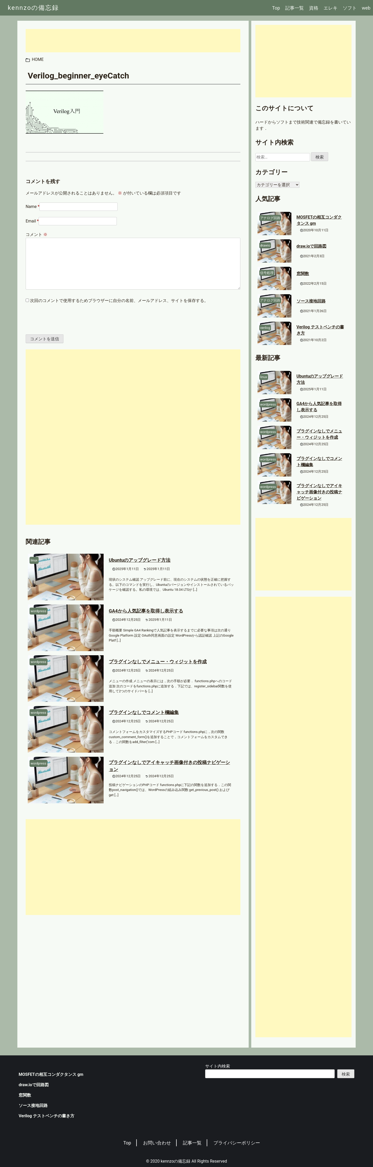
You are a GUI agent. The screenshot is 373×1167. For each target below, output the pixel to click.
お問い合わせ (157, 1143)
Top (276, 8)
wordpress (38, 611)
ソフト (350, 8)
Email (31, 221)
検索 (346, 1074)
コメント (36, 234)
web (366, 8)
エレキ (331, 8)
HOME (38, 59)
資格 (313, 8)
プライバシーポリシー (236, 1143)
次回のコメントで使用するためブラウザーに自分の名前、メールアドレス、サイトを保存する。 (119, 300)
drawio (265, 245)
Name (31, 206)
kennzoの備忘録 (33, 7)
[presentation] (61, 319)
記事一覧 (294, 8)
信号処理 (267, 273)
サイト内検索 (217, 1066)
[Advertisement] (133, 40)
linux (34, 560)
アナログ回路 (270, 218)
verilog (265, 328)
